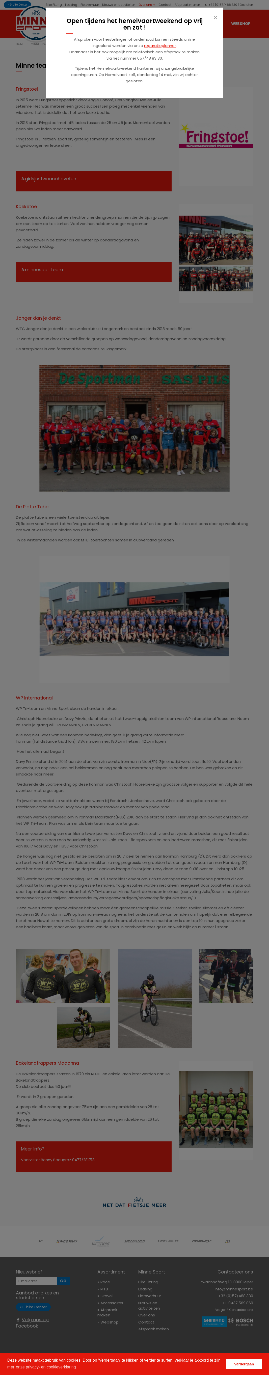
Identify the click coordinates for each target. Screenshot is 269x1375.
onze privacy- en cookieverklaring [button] (46, 1367)
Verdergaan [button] (244, 1364)
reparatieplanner (160, 45)
